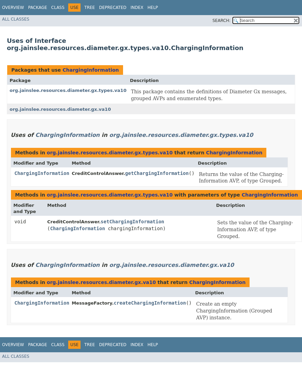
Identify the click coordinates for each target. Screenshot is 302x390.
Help (152, 7)
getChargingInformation (157, 173)
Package (37, 7)
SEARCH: (222, 20)
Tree (89, 7)
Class (57, 7)
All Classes (15, 19)
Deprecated (112, 7)
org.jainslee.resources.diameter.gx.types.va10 (68, 90)
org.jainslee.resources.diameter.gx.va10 (60, 109)
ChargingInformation (90, 70)
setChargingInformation (132, 221)
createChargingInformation (150, 303)
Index (137, 7)
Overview (13, 7)
